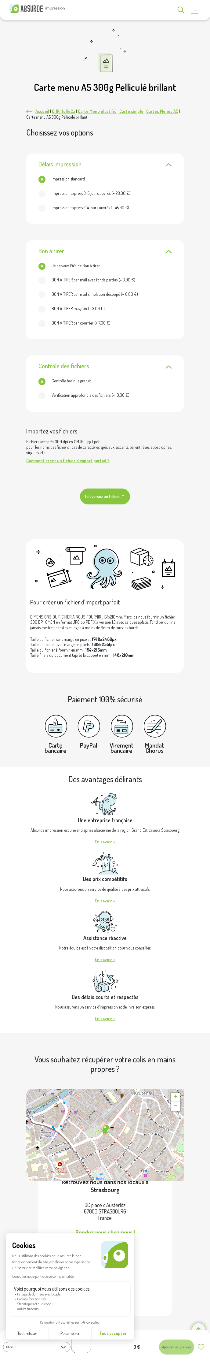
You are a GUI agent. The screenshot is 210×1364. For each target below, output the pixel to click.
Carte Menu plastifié (97, 111)
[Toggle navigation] (195, 10)
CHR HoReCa (63, 111)
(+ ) (84, 193)
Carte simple (131, 111)
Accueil (42, 111)
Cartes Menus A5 (162, 111)
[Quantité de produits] (81, 1344)
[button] (105, 1130)
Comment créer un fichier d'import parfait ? (68, 460)
